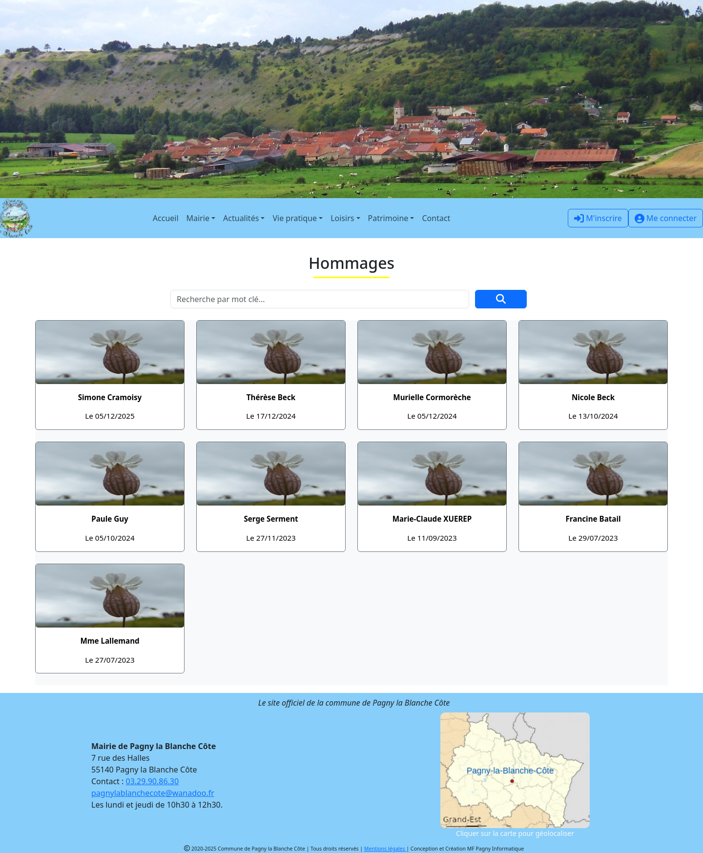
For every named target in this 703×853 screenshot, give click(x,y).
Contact (436, 218)
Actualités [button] (241, 218)
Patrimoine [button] (388, 218)
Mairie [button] (197, 218)
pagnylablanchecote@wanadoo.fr (152, 793)
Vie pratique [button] (294, 218)
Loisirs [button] (342, 218)
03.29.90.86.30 (152, 781)
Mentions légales (385, 848)
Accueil (166, 218)
